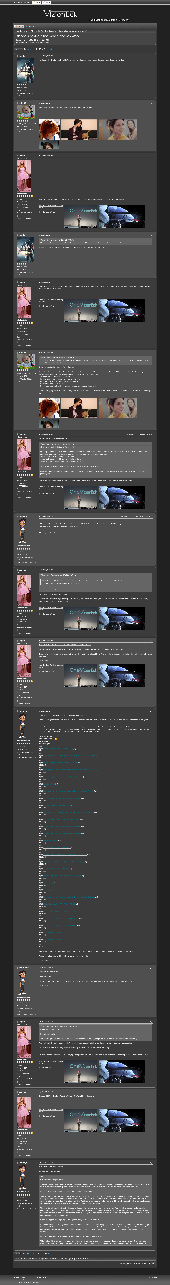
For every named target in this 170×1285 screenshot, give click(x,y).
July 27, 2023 (73, 526)
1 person (41, 660)
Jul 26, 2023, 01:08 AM (46, 434)
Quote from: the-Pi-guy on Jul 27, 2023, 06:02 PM (59, 575)
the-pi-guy (24, 516)
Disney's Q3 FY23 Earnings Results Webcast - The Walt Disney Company (66, 1096)
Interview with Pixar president (50, 1171)
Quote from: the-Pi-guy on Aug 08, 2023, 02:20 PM (59, 1026)
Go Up (17, 1253)
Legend (22, 155)
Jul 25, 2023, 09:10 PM (46, 352)
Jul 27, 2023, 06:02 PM (46, 516)
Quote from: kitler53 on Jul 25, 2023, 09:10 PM (58, 444)
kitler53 (22, 103)
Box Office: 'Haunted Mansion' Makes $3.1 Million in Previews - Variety (65, 644)
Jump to (123, 1263)
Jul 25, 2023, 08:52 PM (46, 282)
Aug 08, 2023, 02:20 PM (46, 967)
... (35, 49)
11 (48, 49)
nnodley (23, 56)
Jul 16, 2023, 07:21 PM (46, 56)
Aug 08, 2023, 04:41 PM (46, 1021)
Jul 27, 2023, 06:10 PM (46, 570)
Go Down (18, 49)
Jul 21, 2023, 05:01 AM (46, 155)
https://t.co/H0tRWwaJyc (112, 524)
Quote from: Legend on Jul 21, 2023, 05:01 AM (58, 240)
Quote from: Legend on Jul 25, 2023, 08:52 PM (58, 358)
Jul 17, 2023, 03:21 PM (46, 103)
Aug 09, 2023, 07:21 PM (46, 1162)
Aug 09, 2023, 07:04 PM (46, 1092)
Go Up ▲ (154, 1277)
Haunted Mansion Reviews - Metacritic (53, 438)
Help (149, 1277)
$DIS (42, 524)
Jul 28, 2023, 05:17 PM (46, 640)
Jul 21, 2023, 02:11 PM (46, 235)
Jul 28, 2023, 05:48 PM (46, 711)
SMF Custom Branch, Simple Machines (23, 1280)
